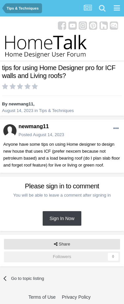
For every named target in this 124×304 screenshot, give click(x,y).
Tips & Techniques (56, 110)
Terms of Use (42, 297)
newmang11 (21, 103)
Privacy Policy (76, 297)
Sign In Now (62, 218)
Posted (41, 134)
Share (62, 244)
